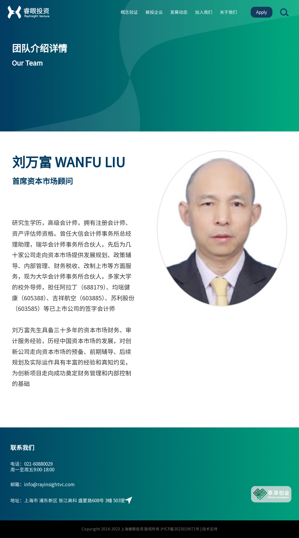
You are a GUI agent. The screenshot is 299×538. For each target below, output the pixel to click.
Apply (261, 12)
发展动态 (178, 12)
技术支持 (209, 529)
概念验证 (129, 12)
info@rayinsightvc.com (49, 484)
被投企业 (154, 12)
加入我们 (203, 12)
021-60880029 (38, 464)
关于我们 (228, 12)
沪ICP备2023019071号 (179, 529)
